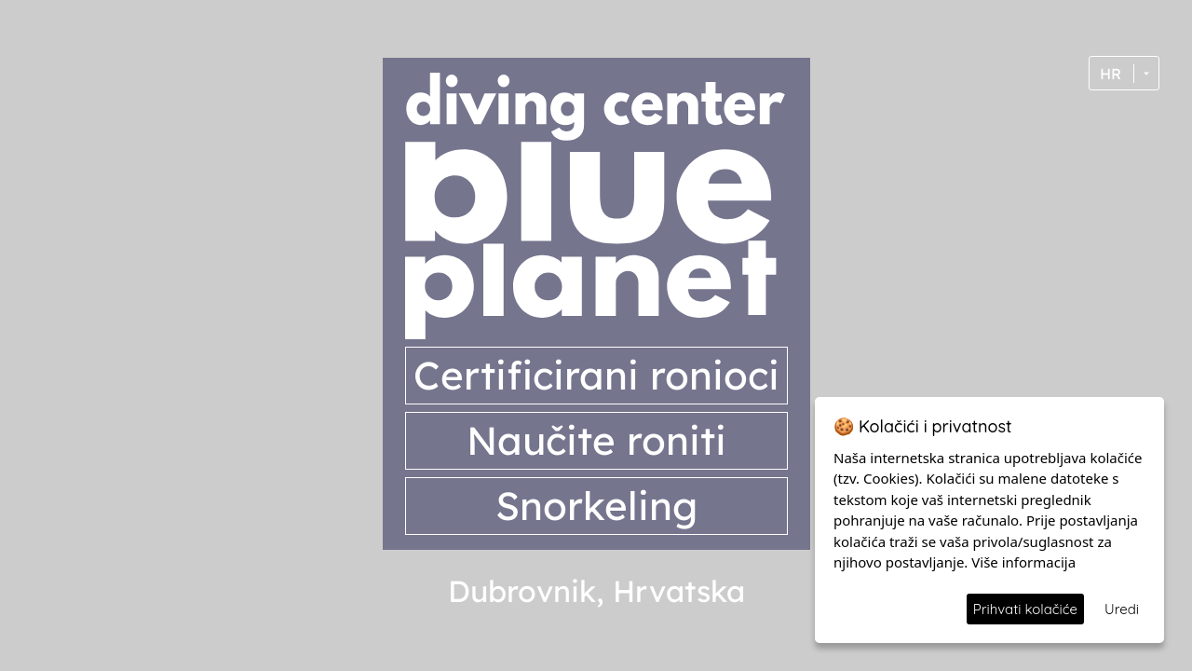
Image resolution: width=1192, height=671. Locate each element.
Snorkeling (596, 505)
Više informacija (1023, 562)
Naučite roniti (596, 440)
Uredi (1121, 609)
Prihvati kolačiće (1025, 609)
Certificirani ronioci (596, 375)
